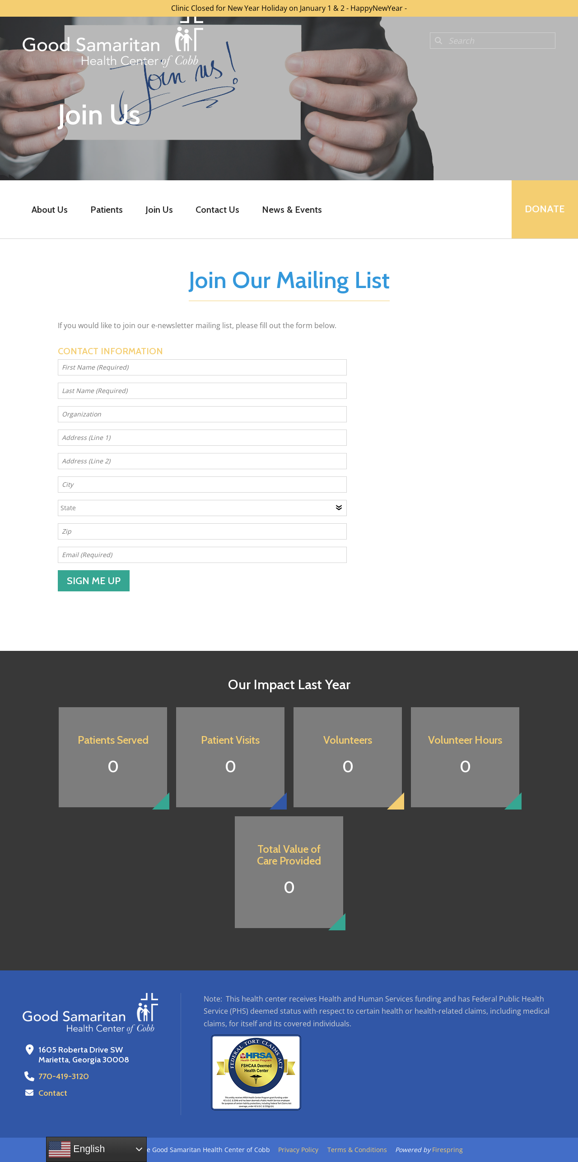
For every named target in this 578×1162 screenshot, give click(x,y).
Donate (544, 209)
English (77, 1149)
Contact (52, 1093)
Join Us (159, 209)
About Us (50, 209)
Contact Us (217, 209)
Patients (106, 209)
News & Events (292, 209)
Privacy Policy (298, 1149)
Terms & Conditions (357, 1149)
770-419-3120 (63, 1076)
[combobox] (492, 40)
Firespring (447, 1149)
